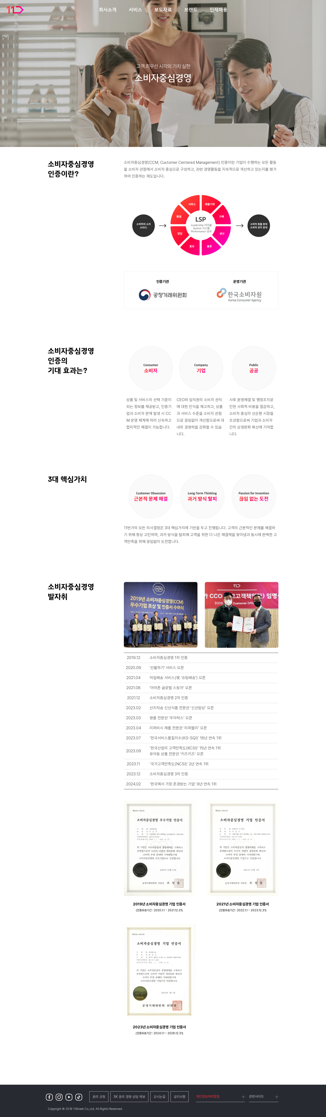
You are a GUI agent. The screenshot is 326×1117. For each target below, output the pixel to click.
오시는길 (159, 1097)
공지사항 (179, 1097)
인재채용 (218, 9)
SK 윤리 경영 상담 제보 (129, 1097)
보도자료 (163, 9)
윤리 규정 (98, 1097)
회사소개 (108, 9)
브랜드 (190, 9)
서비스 (135, 9)
